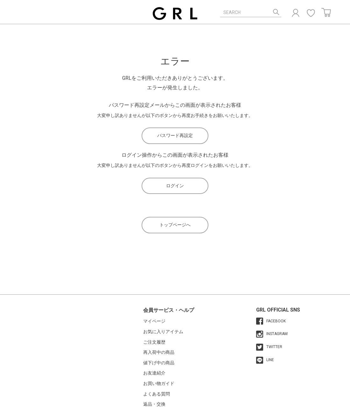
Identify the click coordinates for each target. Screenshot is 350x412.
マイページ (154, 321)
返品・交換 (154, 404)
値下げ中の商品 (158, 362)
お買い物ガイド (158, 383)
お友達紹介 (154, 372)
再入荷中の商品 (158, 352)
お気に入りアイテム (163, 331)
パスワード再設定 (175, 135)
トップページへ (175, 224)
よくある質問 (156, 393)
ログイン (175, 185)
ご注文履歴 (154, 342)
